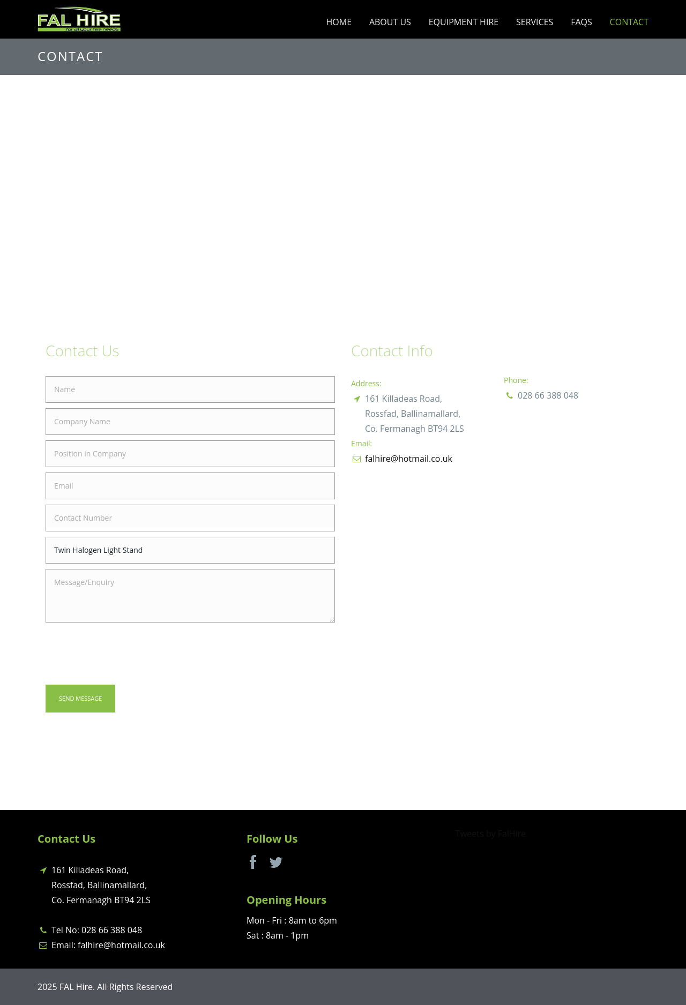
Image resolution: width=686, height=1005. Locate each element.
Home (339, 22)
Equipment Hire (463, 22)
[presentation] (127, 653)
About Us (390, 22)
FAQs (581, 22)
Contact (629, 22)
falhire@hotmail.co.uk (408, 458)
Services (534, 22)
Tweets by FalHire (491, 833)
